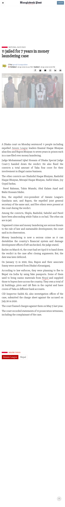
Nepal (45, 278)
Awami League (10, 357)
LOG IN (60, 2)
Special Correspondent (19, 65)
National (12, 47)
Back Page (21, 47)
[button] (3, 3)
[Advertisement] (33, 28)
